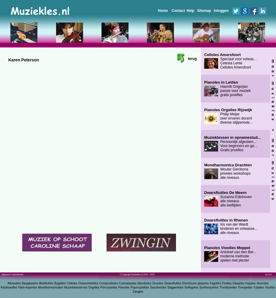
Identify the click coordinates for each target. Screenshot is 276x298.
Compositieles (108, 283)
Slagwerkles (175, 287)
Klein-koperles (27, 287)
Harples (250, 283)
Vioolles (270, 287)
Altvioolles (14, 283)
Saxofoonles (158, 287)
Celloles (72, 283)
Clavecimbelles (88, 283)
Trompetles (245, 287)
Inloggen (221, 11)
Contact (178, 11)
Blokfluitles (46, 283)
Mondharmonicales (50, 287)
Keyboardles (9, 287)
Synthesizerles (208, 287)
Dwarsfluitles (172, 283)
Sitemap (204, 11)
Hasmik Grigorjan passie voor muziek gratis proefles (227, 88)
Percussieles (108, 287)
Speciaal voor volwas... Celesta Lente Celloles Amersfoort (230, 61)
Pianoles (123, 287)
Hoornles (263, 283)
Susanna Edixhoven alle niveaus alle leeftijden (228, 199)
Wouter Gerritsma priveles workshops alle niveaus (228, 171)
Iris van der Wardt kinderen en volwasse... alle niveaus (230, 226)
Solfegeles (191, 287)
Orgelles (93, 287)
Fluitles (227, 283)
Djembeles (144, 283)
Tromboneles (228, 287)
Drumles (157, 283)
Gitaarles (239, 283)
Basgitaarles (30, 283)
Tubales (258, 287)
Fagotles (215, 283)
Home (163, 11)
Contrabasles (128, 283)
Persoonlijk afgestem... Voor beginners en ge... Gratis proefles (232, 144)
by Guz (268, 274)
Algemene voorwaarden (12, 274)
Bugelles (60, 283)
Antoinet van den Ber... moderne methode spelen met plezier (230, 254)
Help (190, 11)
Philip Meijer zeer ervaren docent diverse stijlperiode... (228, 116)
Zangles (138, 291)
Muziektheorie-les (75, 287)
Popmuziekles (140, 287)
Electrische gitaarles (195, 283)
